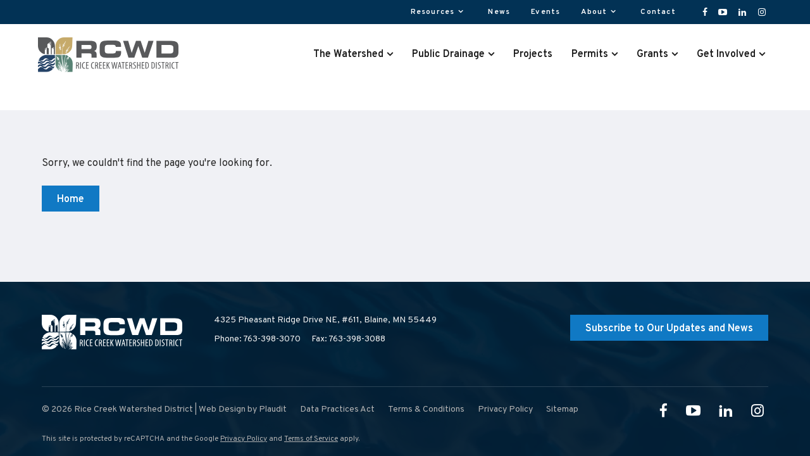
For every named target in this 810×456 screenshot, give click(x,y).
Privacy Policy (243, 438)
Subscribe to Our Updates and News (669, 328)
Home (70, 199)
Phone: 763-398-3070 (257, 339)
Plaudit (273, 409)
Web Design (222, 409)
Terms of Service (311, 438)
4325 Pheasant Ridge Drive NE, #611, (325, 320)
